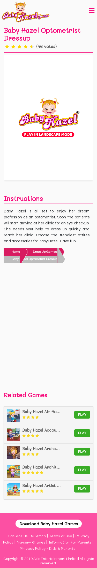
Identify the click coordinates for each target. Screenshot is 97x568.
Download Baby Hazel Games (48, 523)
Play (82, 414)
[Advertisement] (48, 328)
